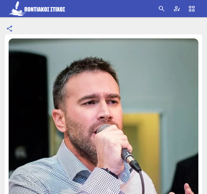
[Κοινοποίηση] (9, 28)
